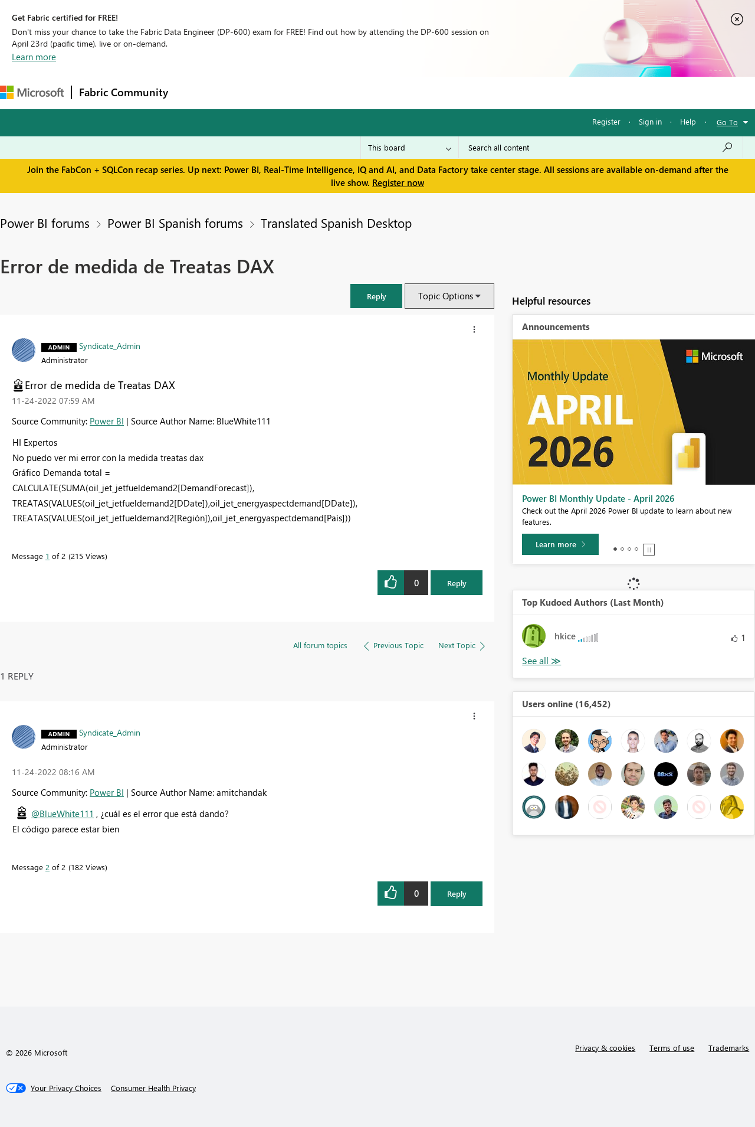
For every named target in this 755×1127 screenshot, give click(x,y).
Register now (398, 182)
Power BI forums (45, 222)
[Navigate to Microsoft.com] (32, 92)
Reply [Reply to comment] (457, 893)
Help (688, 121)
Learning (446, 92)
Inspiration (247, 92)
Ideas (295, 92)
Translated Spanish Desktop (336, 222)
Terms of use (671, 1048)
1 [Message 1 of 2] (47, 556)
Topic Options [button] (445, 296)
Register (606, 121)
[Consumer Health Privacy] (153, 1088)
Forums (195, 92)
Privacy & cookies (605, 1048)
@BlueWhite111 (62, 813)
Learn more (34, 57)
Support (496, 92)
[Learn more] (560, 544)
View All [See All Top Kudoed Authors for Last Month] (541, 661)
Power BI (107, 421)
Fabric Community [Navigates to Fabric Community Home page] (123, 92)
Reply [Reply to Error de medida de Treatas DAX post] (457, 583)
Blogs (400, 92)
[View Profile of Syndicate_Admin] (109, 345)
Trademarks (728, 1048)
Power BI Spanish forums (175, 222)
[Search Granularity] (409, 147)
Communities (348, 92)
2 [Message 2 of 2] (47, 867)
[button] (376, 296)
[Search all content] (600, 147)
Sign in (650, 121)
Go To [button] (727, 122)
